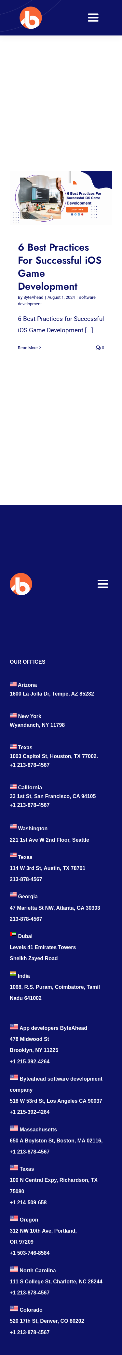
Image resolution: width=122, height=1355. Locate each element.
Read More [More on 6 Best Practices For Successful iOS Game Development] (28, 347)
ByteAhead (33, 297)
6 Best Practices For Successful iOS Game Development (60, 266)
